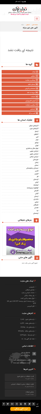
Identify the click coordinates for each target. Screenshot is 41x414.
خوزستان (35, 159)
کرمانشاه (35, 185)
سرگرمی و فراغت (32, 105)
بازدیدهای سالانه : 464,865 (26, 331)
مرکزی (36, 202)
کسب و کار (33, 113)
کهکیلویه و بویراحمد (32, 188)
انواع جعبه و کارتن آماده (27, 298)
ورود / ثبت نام (20, 1)
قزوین (36, 174)
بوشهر (36, 142)
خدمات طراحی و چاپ (28, 293)
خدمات (34, 97)
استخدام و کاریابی (31, 88)
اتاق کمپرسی (30, 306)
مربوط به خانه (32, 92)
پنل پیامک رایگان (29, 295)
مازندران (36, 199)
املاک (35, 72)
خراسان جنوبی (34, 151)
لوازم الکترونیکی (31, 101)
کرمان (36, 182)
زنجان (36, 162)
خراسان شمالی (34, 157)
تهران (36, 145)
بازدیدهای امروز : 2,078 (28, 319)
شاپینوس (31, 287)
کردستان (35, 179)
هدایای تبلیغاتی (29, 290)
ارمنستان (35, 213)
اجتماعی (34, 109)
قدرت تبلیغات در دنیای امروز (25, 376)
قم (37, 176)
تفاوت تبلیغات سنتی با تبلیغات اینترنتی (22, 384)
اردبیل (36, 131)
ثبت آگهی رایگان (20, 409)
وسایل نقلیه (33, 84)
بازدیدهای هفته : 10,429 (27, 323)
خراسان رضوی (34, 154)
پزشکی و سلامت (31, 80)
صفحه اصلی (35, 25)
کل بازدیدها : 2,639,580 (27, 335)
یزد (37, 210)
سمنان (36, 165)
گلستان (36, 191)
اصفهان (28, 25)
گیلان (36, 193)
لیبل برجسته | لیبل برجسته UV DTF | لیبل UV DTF (21, 302)
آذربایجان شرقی (33, 126)
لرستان (36, 196)
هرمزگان (36, 205)
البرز (37, 137)
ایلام (37, 140)
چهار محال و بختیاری (32, 148)
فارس (36, 171)
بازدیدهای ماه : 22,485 (28, 327)
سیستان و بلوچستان (32, 168)
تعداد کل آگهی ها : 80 (28, 339)
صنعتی (34, 76)
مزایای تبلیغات (29, 392)
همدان (36, 208)
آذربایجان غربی (34, 128)
